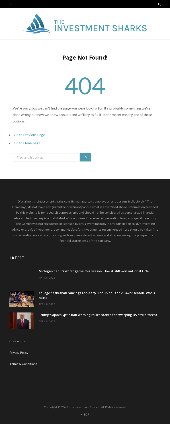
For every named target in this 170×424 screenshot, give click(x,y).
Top (85, 414)
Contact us (17, 341)
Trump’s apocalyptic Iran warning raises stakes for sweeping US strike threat (98, 315)
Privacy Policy (18, 352)
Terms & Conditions (23, 364)
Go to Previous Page (29, 134)
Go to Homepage (27, 143)
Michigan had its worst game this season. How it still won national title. (94, 271)
